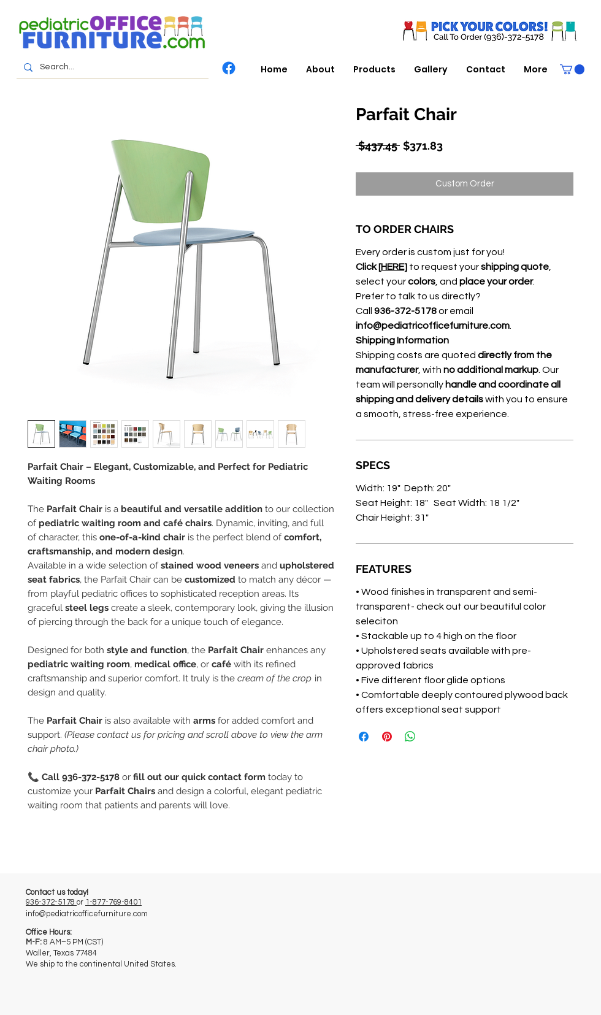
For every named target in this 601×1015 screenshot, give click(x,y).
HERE (392, 267)
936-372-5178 (51, 902)
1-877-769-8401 (113, 902)
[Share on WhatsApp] (410, 736)
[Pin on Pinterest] (387, 736)
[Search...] (111, 67)
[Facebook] (228, 68)
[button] (374, 69)
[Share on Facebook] (363, 736)
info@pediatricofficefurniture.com (87, 914)
